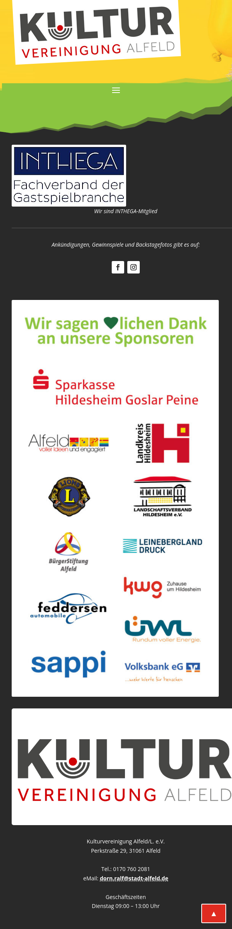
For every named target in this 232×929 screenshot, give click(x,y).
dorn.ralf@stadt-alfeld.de (134, 878)
